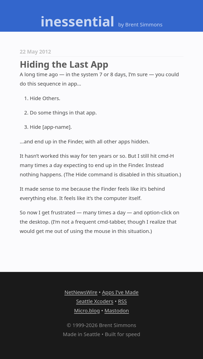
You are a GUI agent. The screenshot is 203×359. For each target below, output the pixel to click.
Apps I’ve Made (120, 292)
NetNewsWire (80, 292)
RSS (122, 301)
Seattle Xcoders (94, 301)
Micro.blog (87, 310)
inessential (77, 21)
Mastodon (116, 310)
